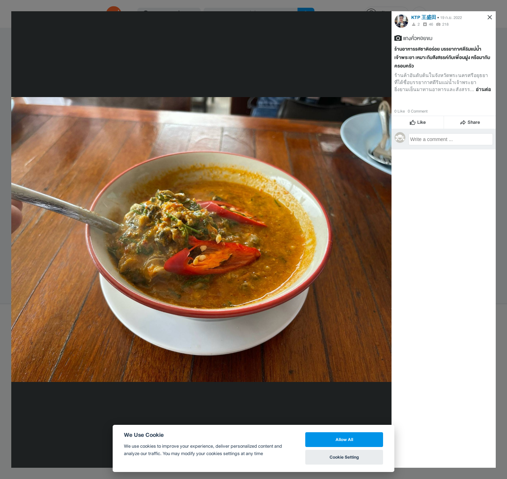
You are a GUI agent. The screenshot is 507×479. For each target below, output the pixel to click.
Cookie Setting (344, 457)
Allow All (344, 439)
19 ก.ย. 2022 (451, 17)
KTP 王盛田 (423, 17)
